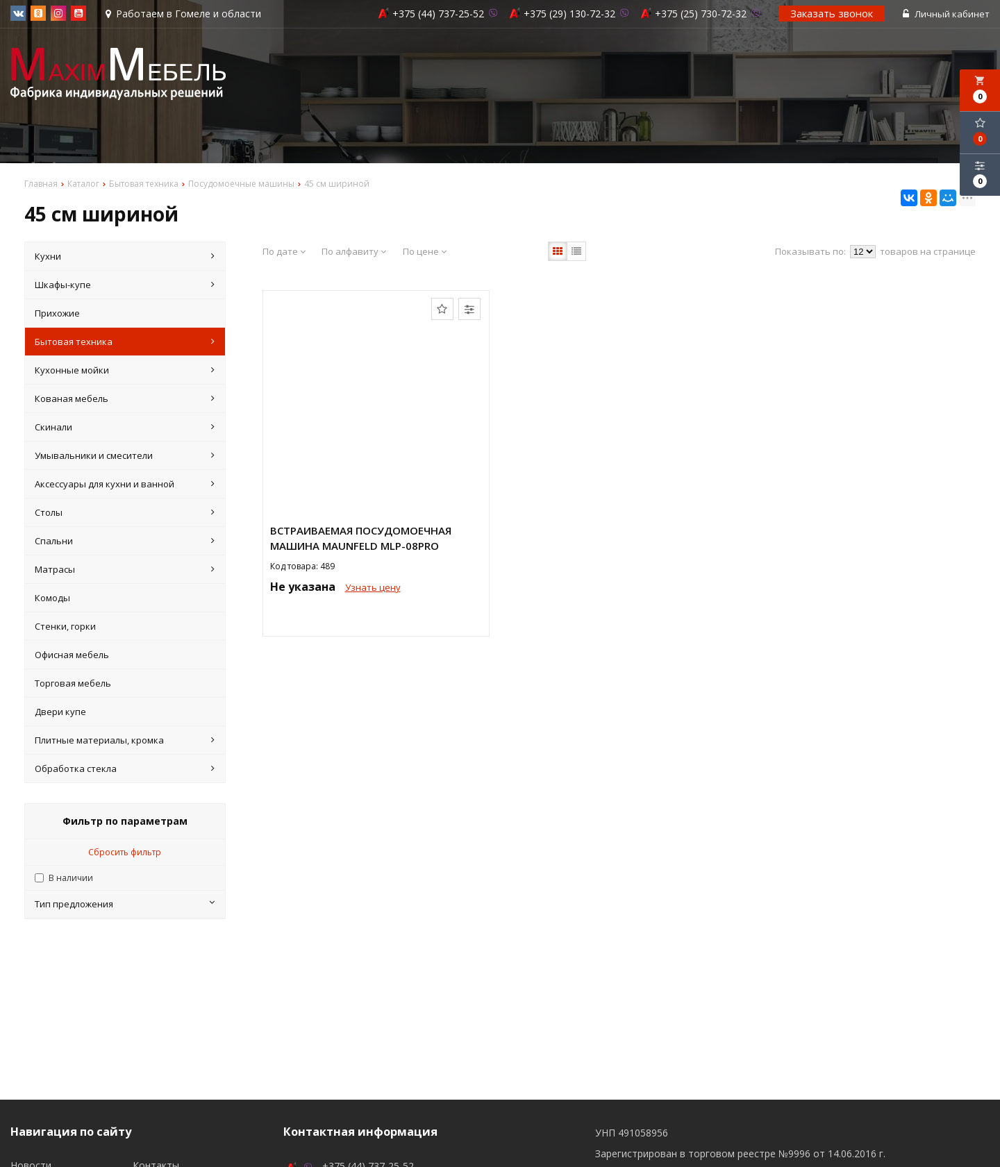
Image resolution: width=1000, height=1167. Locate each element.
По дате (284, 251)
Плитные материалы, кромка (125, 740)
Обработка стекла (125, 768)
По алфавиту (354, 251)
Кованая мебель (125, 398)
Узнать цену (373, 587)
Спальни (125, 541)
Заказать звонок (831, 13)
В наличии (71, 878)
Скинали (125, 427)
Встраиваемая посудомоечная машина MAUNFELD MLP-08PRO (360, 537)
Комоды (52, 597)
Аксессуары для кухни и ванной (125, 484)
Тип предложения (125, 904)
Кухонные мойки (125, 370)
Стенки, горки (65, 626)
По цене (425, 251)
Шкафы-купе (125, 285)
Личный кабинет (946, 14)
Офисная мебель (72, 654)
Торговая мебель (73, 683)
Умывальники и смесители (125, 455)
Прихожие (57, 313)
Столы (125, 512)
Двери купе (60, 711)
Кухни (125, 256)
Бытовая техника (125, 342)
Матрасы (125, 569)
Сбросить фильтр (124, 852)
